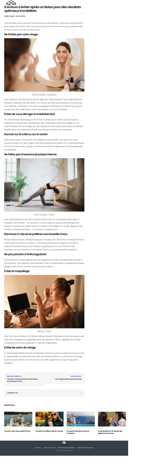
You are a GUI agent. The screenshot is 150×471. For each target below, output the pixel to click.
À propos (38, 448)
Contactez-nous (49, 448)
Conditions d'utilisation (85, 448)
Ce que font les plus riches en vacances (78, 432)
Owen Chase (9, 16)
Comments (12, 393)
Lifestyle (7, 428)
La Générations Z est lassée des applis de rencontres (110, 432)
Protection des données (66, 448)
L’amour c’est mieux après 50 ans (17, 431)
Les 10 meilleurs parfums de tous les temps (68, 379)
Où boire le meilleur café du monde (49, 431)
